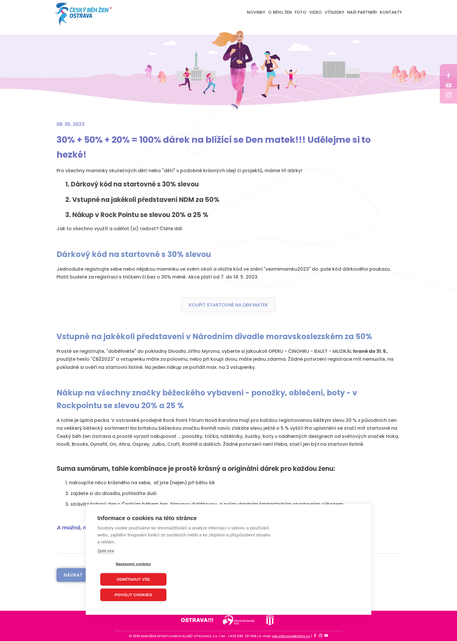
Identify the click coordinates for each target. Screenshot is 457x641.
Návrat (73, 575)
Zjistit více (105, 551)
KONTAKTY (391, 12)
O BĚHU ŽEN (280, 12)
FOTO (300, 12)
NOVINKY (256, 12)
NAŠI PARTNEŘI (362, 12)
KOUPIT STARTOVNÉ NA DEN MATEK (228, 305)
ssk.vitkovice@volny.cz (291, 636)
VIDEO (315, 12)
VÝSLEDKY (334, 12)
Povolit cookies (133, 595)
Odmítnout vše (133, 579)
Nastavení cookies (133, 564)
